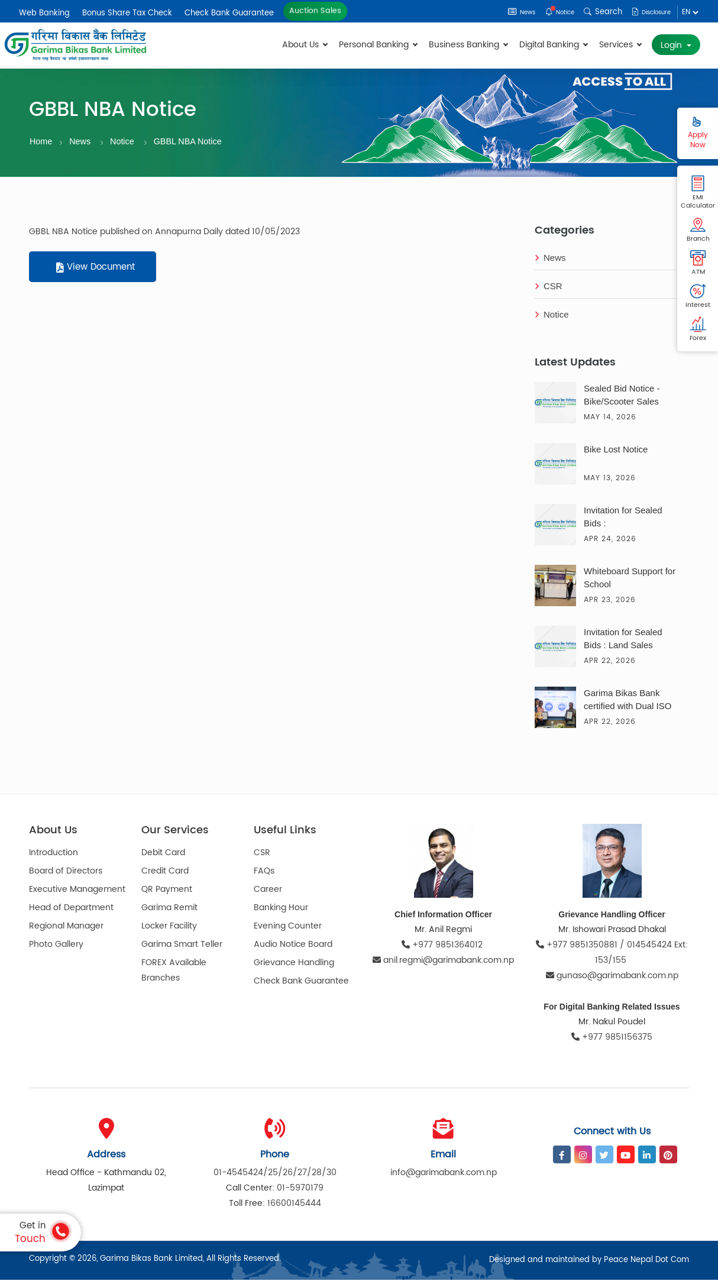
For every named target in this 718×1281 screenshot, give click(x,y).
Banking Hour (281, 909)
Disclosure (646, 12)
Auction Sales (315, 11)
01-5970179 (300, 1189)
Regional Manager (66, 927)
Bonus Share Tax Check (127, 13)
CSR (548, 288)
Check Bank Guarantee (229, 13)
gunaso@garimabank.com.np (612, 977)
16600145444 (294, 1204)
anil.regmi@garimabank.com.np (443, 961)
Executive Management (77, 891)
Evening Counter (288, 927)
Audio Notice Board (293, 946)
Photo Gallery (56, 946)
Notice (547, 12)
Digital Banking (553, 44)
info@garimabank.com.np (443, 1173)
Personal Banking (378, 44)
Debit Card (163, 854)
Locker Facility (169, 927)
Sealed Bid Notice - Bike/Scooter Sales (621, 395)
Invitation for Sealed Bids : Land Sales (623, 639)
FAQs (264, 872)
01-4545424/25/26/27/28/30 (275, 1173)
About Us (304, 44)
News (502, 12)
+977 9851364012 (443, 946)
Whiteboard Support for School (629, 578)
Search (593, 12)
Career (268, 891)
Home (41, 142)
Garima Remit (169, 909)
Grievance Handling (294, 964)
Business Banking (468, 44)
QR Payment (166, 891)
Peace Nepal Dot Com (646, 1261)
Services (620, 44)
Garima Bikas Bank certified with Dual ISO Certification (627, 702)
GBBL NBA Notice (192, 142)
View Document (95, 268)
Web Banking (44, 13)
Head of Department (71, 909)
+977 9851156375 (611, 1038)
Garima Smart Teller (181, 946)
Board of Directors (65, 872)
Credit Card (165, 872)
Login (672, 45)
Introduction (53, 854)
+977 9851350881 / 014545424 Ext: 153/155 (612, 953)
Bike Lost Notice (616, 450)
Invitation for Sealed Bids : (623, 517)
